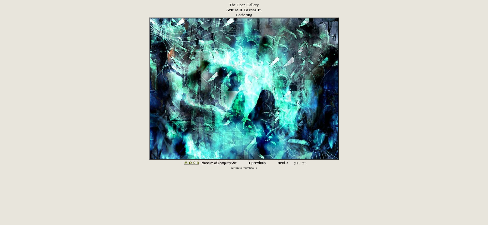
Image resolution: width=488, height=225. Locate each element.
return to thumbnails (244, 168)
